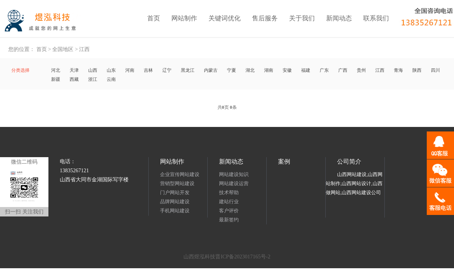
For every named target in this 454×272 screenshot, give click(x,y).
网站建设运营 (234, 183)
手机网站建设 (175, 210)
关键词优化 (224, 18)
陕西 (416, 70)
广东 (324, 70)
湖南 (268, 70)
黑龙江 (187, 70)
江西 (84, 49)
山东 (111, 70)
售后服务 (265, 18)
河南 (129, 70)
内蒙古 (211, 70)
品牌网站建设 (175, 201)
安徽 (287, 70)
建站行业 (229, 201)
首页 (153, 18)
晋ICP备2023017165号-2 (242, 257)
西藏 (74, 79)
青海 (398, 70)
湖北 (250, 70)
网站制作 (184, 18)
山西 (92, 70)
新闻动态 (339, 18)
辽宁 (166, 70)
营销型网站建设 (177, 183)
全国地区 (62, 49)
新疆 (55, 79)
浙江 (92, 79)
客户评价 (229, 210)
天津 (74, 70)
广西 (342, 70)
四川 (435, 70)
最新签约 (229, 220)
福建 (305, 70)
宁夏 (231, 70)
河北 (55, 70)
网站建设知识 (234, 174)
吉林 (148, 70)
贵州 (361, 70)
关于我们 (302, 18)
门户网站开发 (175, 192)
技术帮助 (229, 192)
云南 (111, 79)
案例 (284, 161)
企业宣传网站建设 (179, 174)
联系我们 (376, 18)
